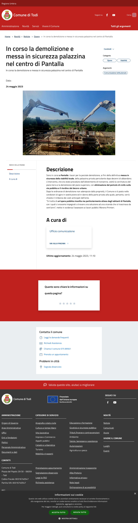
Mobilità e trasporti (44, 453)
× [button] (135, 494)
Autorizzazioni (76, 446)
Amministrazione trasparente (83, 468)
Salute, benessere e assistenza (84, 441)
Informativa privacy (78, 477)
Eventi (106, 450)
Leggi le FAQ (41, 477)
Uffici (4, 432)
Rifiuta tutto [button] (79, 512)
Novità (17, 36)
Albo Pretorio (76, 472)
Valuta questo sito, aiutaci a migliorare (69, 385)
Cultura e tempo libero (46, 427)
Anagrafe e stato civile (46, 423)
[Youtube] (109, 15)
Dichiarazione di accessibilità (83, 487)
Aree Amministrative (11, 427)
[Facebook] (102, 15)
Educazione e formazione (81, 422)
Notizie (27, 36)
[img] (30, 164)
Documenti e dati (9, 452)
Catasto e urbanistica (45, 445)
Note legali (74, 482)
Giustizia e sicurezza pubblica (83, 427)
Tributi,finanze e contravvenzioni (85, 432)
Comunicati (109, 427)
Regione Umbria (9, 3)
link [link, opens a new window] (95, 507)
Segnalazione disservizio (47, 472)
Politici (5, 442)
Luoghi (107, 446)
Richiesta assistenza (45, 482)
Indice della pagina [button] (17, 165)
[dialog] (69, 507)
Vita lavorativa (42, 432)
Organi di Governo (10, 423)
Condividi (109, 49)
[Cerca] (133, 15)
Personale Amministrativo (13, 447)
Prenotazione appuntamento (49, 468)
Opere (37, 36)
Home (7, 36)
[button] (69, 518)
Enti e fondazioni (9, 437)
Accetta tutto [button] (58, 512)
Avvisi (106, 432)
